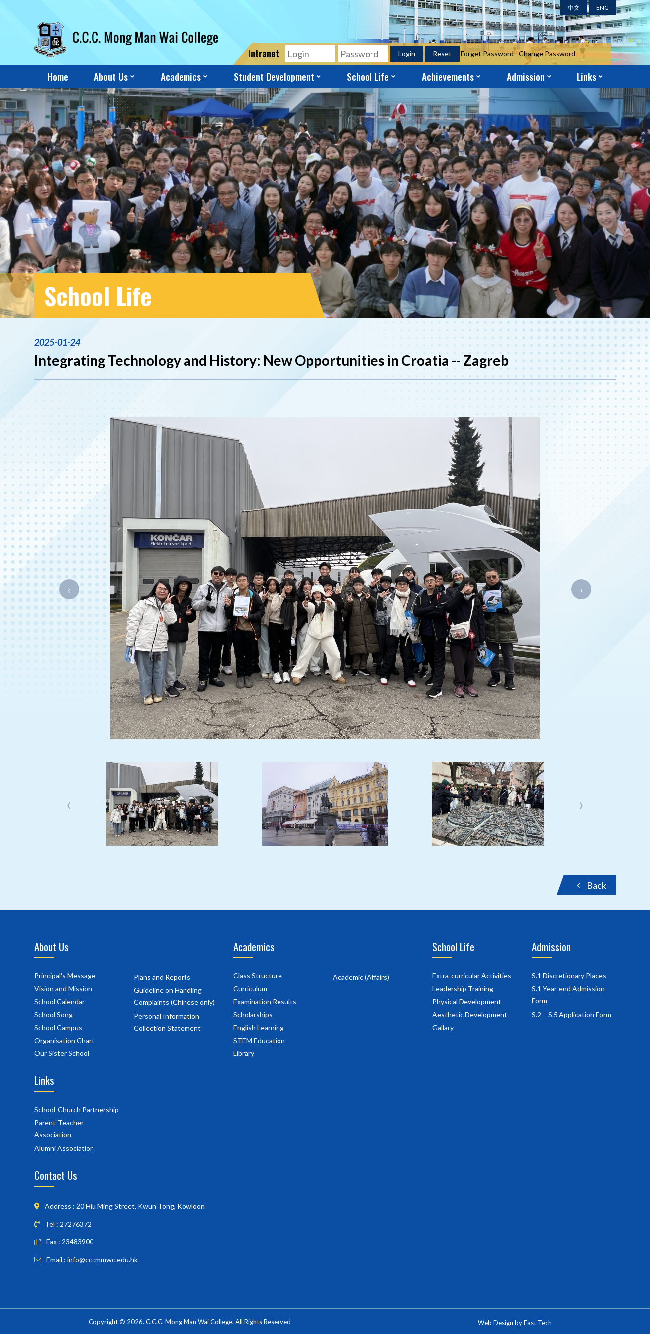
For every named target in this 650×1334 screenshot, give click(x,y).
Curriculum (250, 988)
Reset (442, 53)
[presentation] (69, 589)
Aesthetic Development (469, 1014)
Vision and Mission (63, 988)
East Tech (538, 1323)
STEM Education (259, 1040)
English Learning (258, 1027)
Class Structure (257, 975)
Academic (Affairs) (361, 977)
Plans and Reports (162, 977)
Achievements (448, 76)
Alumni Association (64, 1148)
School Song (53, 1014)
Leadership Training (462, 988)
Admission (526, 76)
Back (591, 885)
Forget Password (487, 53)
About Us (111, 76)
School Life (368, 76)
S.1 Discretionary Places (569, 975)
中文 (574, 7)
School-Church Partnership (76, 1109)
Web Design (495, 1323)
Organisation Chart (64, 1040)
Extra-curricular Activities (471, 975)
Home (57, 76)
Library (243, 1053)
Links (586, 76)
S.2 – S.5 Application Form (571, 1014)
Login (406, 53)
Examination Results (264, 1001)
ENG (602, 7)
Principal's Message (64, 975)
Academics (181, 76)
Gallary (443, 1027)
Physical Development (466, 1001)
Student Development (274, 76)
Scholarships (253, 1014)
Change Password (547, 53)
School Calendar (59, 1001)
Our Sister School (61, 1053)
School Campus (58, 1027)
